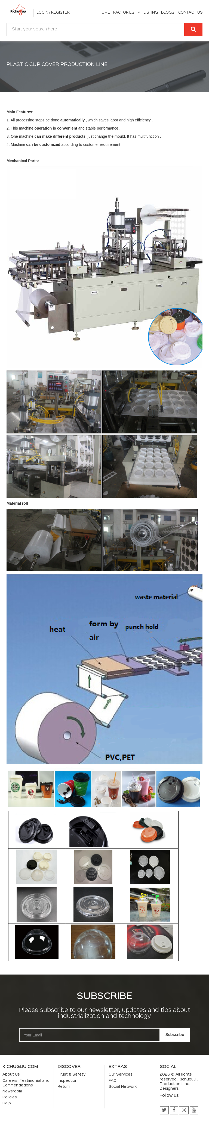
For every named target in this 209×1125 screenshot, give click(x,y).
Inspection (68, 1080)
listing (150, 12)
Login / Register (53, 12)
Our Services (121, 1074)
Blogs (167, 12)
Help (6, 1103)
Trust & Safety (71, 1074)
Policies (9, 1097)
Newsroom (12, 1091)
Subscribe (174, 1034)
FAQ (112, 1080)
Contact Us (190, 12)
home (104, 12)
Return (64, 1086)
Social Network (123, 1086)
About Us (11, 1074)
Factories (126, 12)
